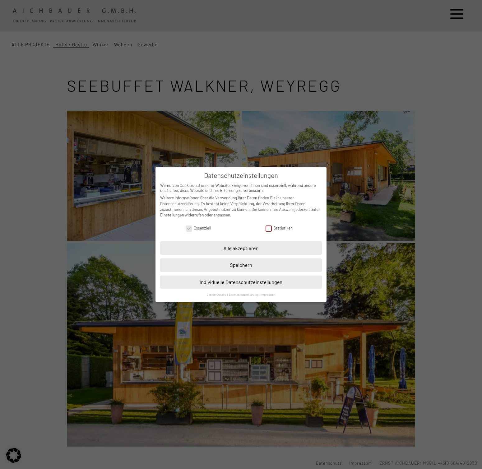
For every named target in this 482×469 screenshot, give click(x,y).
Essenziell (198, 227)
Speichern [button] (241, 265)
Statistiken (279, 227)
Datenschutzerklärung (179, 203)
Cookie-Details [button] (216, 294)
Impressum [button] (268, 294)
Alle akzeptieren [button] (241, 248)
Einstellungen (172, 214)
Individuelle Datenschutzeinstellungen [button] (241, 282)
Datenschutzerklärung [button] (243, 294)
